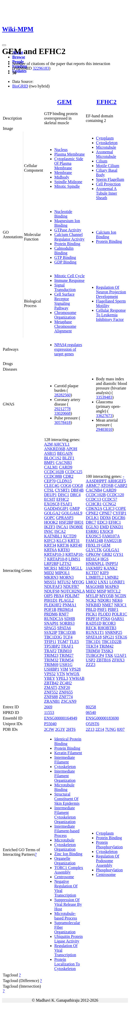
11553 (49, 712)
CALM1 (51, 467)
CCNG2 (109, 504)
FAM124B (94, 540)
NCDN (120, 596)
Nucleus (61, 149)
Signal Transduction (65, 287)
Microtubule (106, 147)
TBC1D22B (111, 641)
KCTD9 (69, 536)
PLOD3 (104, 614)
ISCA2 (60, 531)
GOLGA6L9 (71, 513)
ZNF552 (51, 692)
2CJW (49, 729)
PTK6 (105, 619)
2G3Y (60, 729)
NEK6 (117, 600)
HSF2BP (66, 522)
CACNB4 (94, 490)
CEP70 (50, 481)
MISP (101, 591)
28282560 (62, 395)
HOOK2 (51, 522)
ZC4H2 (66, 683)
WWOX (73, 674)
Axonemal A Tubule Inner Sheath (106, 193)
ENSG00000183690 (102, 718)
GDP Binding (65, 262)
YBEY (49, 678)
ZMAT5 (50, 687)
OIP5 (48, 596)
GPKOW (93, 554)
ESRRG (92, 531)
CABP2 (120, 485)
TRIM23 (51, 655)
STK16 (121, 637)
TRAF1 (67, 646)
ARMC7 (93, 485)
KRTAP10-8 (57, 559)
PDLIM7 (72, 596)
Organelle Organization (64, 860)
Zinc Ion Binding (68, 854)
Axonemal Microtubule (106, 154)
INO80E (76, 527)
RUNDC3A (53, 619)
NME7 (107, 605)
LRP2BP (51, 563)
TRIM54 (66, 660)
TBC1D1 (93, 641)
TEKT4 (92, 646)
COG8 (77, 485)
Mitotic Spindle (67, 186)
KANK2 (110, 568)
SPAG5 (50, 628)
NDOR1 (104, 600)
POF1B (50, 609)
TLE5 (74, 641)
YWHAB (76, 678)
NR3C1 (120, 605)
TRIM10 (65, 651)
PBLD (91, 609)
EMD (104, 527)
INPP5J (112, 563)
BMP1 (49, 462)
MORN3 (66, 577)
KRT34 (50, 545)
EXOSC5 (93, 536)
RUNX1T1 (95, 632)
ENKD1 (116, 527)
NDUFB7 (71, 586)
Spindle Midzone (68, 182)
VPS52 (50, 674)
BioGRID (20, 86)
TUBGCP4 (95, 655)
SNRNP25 (113, 632)
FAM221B (113, 540)
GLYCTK (94, 550)
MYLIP (92, 596)
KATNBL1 (53, 536)
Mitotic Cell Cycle (69, 276)
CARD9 (65, 467)
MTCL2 (113, 591)
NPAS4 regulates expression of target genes (68, 349)
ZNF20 (64, 687)
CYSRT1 (62, 490)
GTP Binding (65, 257)
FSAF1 (66, 504)
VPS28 (75, 669)
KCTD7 (92, 573)
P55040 (50, 724)
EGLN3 (92, 527)
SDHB (69, 619)
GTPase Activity (67, 230)
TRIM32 (51, 660)
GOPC (49, 517)
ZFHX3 (118, 660)
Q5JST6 (92, 724)
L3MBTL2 (95, 577)
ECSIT (49, 499)
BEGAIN (64, 453)
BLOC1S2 (52, 458)
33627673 (104, 415)
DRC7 (91, 522)
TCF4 (67, 637)
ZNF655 (66, 692)
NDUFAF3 (53, 586)
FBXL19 (93, 545)
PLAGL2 (66, 600)
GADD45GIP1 (56, 508)
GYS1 (118, 554)
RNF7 (64, 614)
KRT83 (64, 550)
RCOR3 (109, 623)
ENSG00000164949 (60, 718)
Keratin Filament (68, 753)
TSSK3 (107, 651)
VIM (64, 669)
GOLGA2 (52, 513)
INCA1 (62, 527)
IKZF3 (49, 527)
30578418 (62, 422)
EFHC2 (106, 101)
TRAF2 (50, 651)
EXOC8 (106, 531)
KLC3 (61, 540)
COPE (120, 508)
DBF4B (77, 490)
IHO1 (78, 522)
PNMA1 (69, 605)
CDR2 (68, 476)
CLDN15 (64, 481)
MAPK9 (112, 586)
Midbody (61, 177)
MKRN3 (51, 577)
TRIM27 (66, 655)
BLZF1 (68, 458)
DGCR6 (118, 517)
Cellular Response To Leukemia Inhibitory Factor (111, 315)
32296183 (41, 68)
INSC (48, 531)
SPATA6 (64, 628)
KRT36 (63, 545)
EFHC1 (114, 522)
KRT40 (76, 545)
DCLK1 (92, 517)
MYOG (78, 582)
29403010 (104, 429)
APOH (71, 449)
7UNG (110, 729)
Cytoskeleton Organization (65, 846)
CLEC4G (51, 485)
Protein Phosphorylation (109, 844)
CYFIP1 (119, 513)
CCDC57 (109, 499)
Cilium (101, 161)
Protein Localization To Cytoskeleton (67, 964)
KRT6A (50, 550)
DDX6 (105, 517)
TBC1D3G (53, 637)
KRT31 (74, 540)
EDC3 (102, 522)
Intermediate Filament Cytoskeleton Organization (65, 815)
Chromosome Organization (65, 314)
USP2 (90, 660)
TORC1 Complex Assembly (68, 869)
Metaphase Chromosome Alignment (65, 326)
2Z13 (90, 729)
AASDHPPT (96, 481)
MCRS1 (50, 568)
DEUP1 (50, 495)
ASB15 (50, 453)
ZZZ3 (90, 664)
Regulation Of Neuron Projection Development (111, 292)
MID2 (49, 573)
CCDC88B (53, 476)
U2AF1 (120, 655)
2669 (48, 707)
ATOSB (107, 485)
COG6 (65, 485)
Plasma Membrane (69, 154)
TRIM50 (93, 651)
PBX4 (59, 596)
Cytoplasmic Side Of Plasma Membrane (68, 163)
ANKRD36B (55, 449)
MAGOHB (95, 586)
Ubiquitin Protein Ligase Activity (68, 938)
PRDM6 (51, 614)
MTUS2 (64, 582)
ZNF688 (51, 697)
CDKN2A (94, 508)
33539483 (104, 397)
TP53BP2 (52, 646)
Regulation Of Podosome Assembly (107, 860)
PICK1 (91, 614)
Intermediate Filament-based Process (67, 831)
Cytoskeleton (107, 143)
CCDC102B (54, 472)
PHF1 (102, 609)
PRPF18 (92, 619)
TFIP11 (50, 641)
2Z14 (99, 729)
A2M (48, 444)
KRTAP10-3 (54, 554)
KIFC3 (49, 540)
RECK (91, 628)
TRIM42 (106, 646)
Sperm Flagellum (110, 179)
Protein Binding (67, 244)
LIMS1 (74, 559)
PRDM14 (65, 609)
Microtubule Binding (64, 787)
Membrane (63, 172)
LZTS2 (65, 563)
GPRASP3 (64, 517)
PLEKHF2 (52, 605)
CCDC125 (73, 472)
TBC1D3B (67, 632)
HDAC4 (92, 559)
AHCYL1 (62, 444)
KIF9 (104, 573)
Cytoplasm (105, 138)
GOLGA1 (111, 550)
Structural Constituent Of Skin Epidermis (67, 799)
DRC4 (75, 495)
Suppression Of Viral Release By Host (68, 904)
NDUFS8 (51, 591)
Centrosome (64, 877)
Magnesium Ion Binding (67, 223)
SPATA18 (94, 637)
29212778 (62, 409)
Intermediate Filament (64, 759)
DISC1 (63, 495)
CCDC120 (115, 495)
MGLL (76, 568)
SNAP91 (51, 623)
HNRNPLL (95, 563)
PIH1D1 (51, 600)
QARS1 (117, 619)
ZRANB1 (52, 701)
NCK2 (91, 600)
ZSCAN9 (68, 701)
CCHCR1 (94, 504)
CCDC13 (93, 499)
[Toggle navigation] (4, 45)
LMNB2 (112, 577)
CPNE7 (105, 513)
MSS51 (50, 582)
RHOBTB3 (107, 628)
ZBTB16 (103, 660)
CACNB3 (64, 462)
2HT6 (70, 729)
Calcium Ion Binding (106, 234)
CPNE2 (92, 513)
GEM (64, 101)
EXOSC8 (51, 504)
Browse (18, 57)
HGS (104, 559)
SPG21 (108, 637)
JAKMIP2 (94, 568)
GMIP (75, 508)
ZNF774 (66, 697)
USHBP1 (51, 669)
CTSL (49, 490)
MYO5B (106, 596)
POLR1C (119, 614)
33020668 (62, 413)
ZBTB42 (51, 683)
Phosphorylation (109, 870)
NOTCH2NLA (72, 591)
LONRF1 (117, 582)
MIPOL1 (62, 573)
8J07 (121, 729)
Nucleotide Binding (63, 213)
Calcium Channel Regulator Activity (69, 236)
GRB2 (107, 554)
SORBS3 (67, 623)
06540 (91, 712)
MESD (64, 568)
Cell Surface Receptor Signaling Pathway (64, 301)
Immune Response (69, 280)
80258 (91, 707)
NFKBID (93, 605)
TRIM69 (51, 664)
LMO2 (91, 582)
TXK (109, 655)
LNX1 (103, 582)
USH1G (66, 664)
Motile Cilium (107, 165)
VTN (61, 674)
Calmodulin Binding (64, 250)
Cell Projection (108, 184)
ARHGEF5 (117, 481)
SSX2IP (50, 632)
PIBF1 (113, 609)
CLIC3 (108, 508)
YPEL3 (62, 678)
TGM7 (63, 641)
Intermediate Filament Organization (64, 776)
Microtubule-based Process (65, 915)
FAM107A (111, 536)
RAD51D (93, 623)
